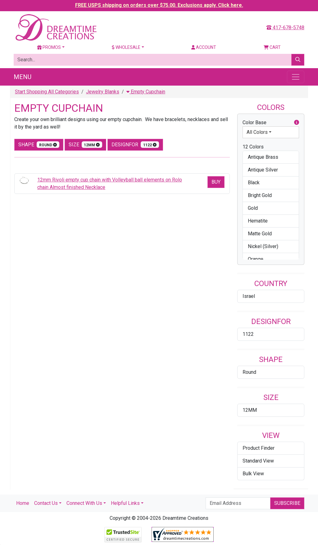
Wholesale (126, 47)
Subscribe (287, 503)
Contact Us (46, 503)
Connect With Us (84, 503)
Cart (272, 47)
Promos (49, 47)
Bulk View (253, 474)
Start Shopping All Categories (47, 92)
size (85, 144)
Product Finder (259, 448)
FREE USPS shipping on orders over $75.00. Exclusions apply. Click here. (159, 5)
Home (22, 503)
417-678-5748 (285, 28)
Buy (215, 182)
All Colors (257, 132)
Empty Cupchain (145, 92)
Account (203, 47)
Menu (22, 77)
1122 (248, 334)
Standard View (258, 461)
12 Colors (253, 147)
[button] (296, 122)
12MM (250, 410)
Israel (249, 296)
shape (38, 144)
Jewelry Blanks (102, 92)
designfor (135, 144)
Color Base (271, 122)
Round (249, 372)
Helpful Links (125, 503)
